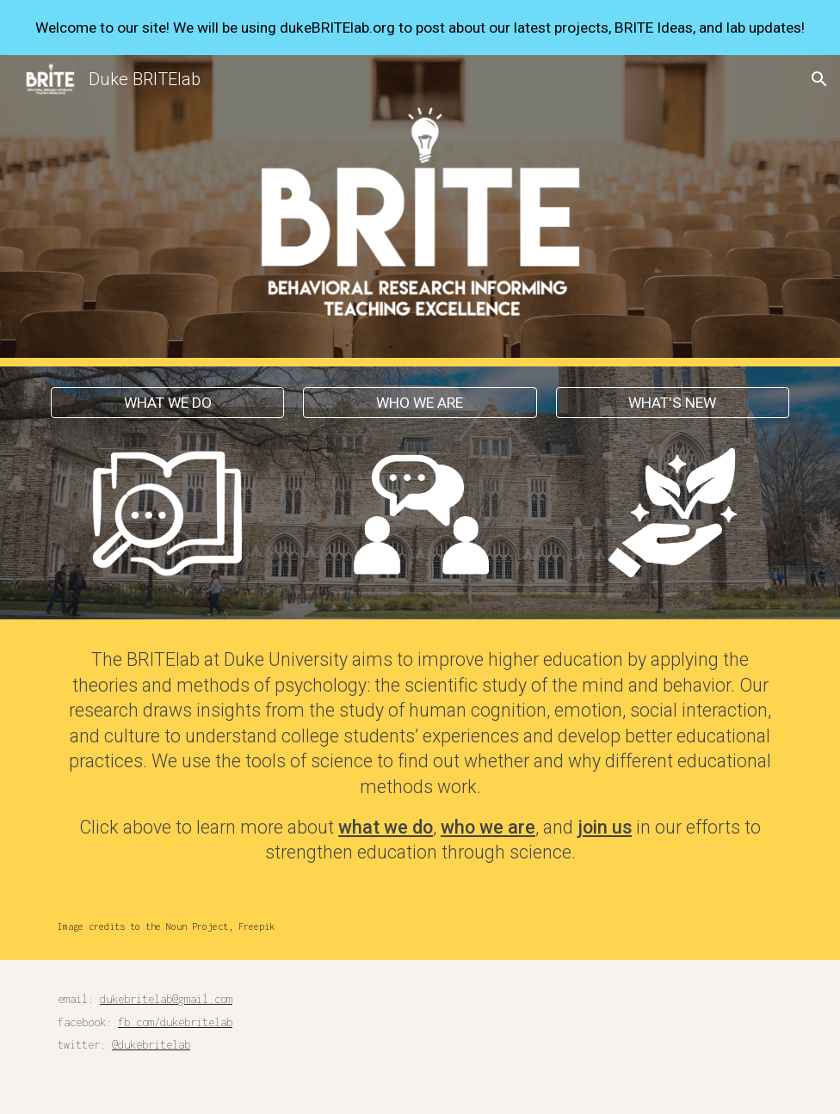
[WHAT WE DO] (167, 403)
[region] (420, 27)
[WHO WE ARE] (419, 403)
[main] (420, 755)
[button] (819, 79)
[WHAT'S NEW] (672, 403)
